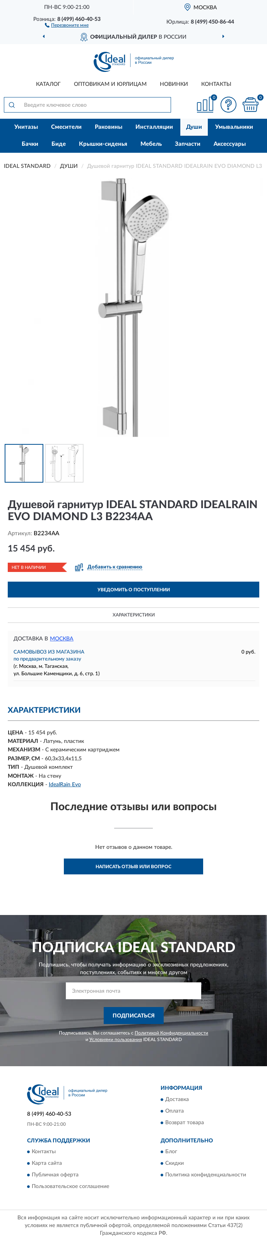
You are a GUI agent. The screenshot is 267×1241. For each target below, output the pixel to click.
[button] (67, 24)
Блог (171, 1152)
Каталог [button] (48, 84)
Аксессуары (230, 144)
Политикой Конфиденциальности (171, 1033)
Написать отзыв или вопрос (133, 866)
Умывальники (234, 127)
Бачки (30, 144)
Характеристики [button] (134, 615)
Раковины (108, 127)
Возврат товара (184, 1122)
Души (194, 127)
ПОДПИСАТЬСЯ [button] (134, 1016)
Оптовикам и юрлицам (110, 84)
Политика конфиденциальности (205, 1175)
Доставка (177, 1099)
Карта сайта (47, 1163)
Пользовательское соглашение (70, 1187)
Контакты (216, 84)
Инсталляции (154, 127)
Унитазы (26, 127)
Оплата (174, 1111)
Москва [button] (62, 639)
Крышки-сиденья (103, 144)
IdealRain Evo (65, 784)
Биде (58, 144)
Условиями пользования (115, 1039)
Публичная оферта (55, 1175)
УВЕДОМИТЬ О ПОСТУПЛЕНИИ (134, 589)
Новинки (174, 84)
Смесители (66, 127)
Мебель (151, 144)
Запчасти (187, 144)
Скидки (174, 1163)
